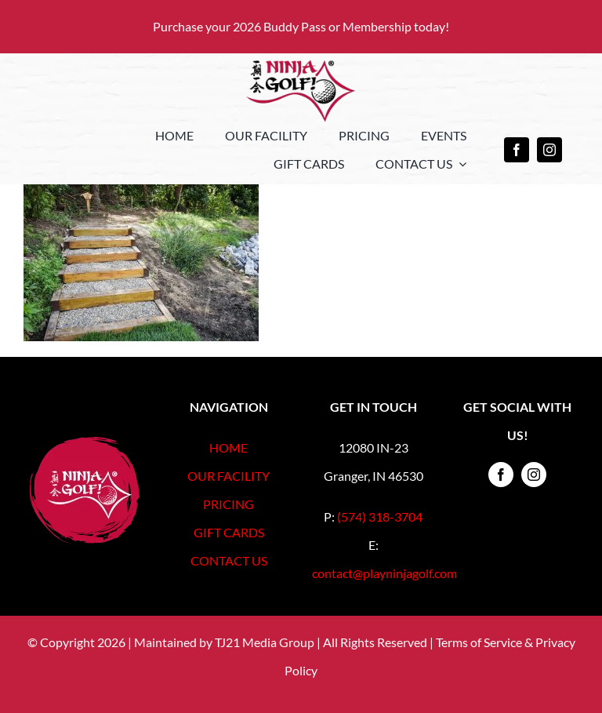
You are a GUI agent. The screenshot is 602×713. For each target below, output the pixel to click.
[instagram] (549, 149)
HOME (228, 447)
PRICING (228, 504)
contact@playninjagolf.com (384, 573)
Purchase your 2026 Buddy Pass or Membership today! (301, 26)
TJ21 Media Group (264, 642)
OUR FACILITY (228, 475)
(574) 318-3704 (379, 516)
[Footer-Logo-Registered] (85, 442)
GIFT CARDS (229, 532)
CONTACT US (228, 560)
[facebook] (516, 149)
